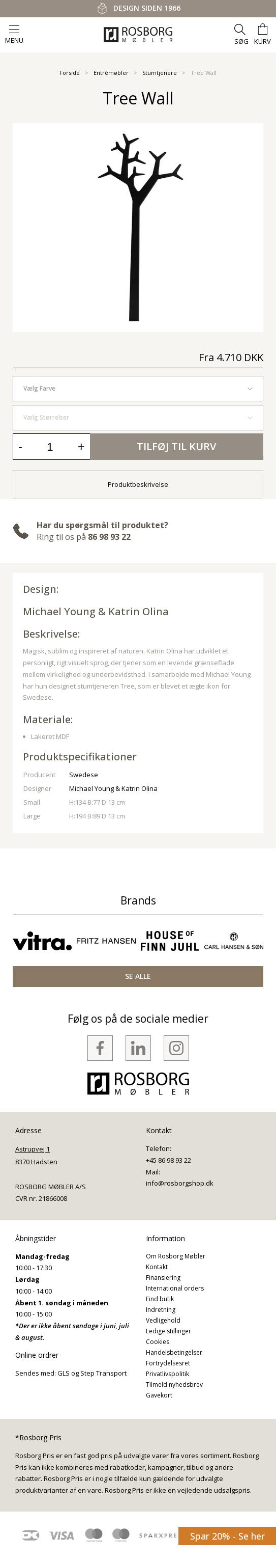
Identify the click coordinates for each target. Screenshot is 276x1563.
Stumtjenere (159, 72)
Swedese (83, 774)
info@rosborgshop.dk (179, 1183)
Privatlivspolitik (167, 1373)
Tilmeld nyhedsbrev (174, 1384)
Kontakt (157, 1267)
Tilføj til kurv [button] (176, 446)
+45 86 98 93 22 (168, 1160)
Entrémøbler (111, 72)
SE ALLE (138, 976)
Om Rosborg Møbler (175, 1256)
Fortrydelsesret (168, 1363)
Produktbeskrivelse (138, 484)
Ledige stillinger (168, 1331)
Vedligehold (163, 1320)
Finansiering (163, 1277)
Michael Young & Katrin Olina (96, 611)
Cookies (157, 1341)
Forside (69, 72)
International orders (175, 1288)
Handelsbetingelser (174, 1352)
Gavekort (159, 1395)
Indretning (160, 1309)
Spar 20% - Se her (227, 1536)
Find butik (160, 1299)
